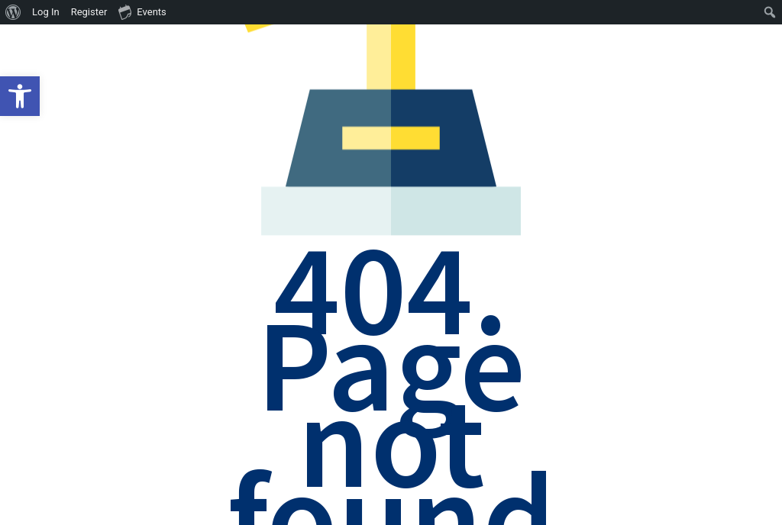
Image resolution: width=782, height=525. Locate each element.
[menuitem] (13, 12)
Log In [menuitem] (46, 12)
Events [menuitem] (142, 11)
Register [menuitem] (89, 12)
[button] (20, 96)
